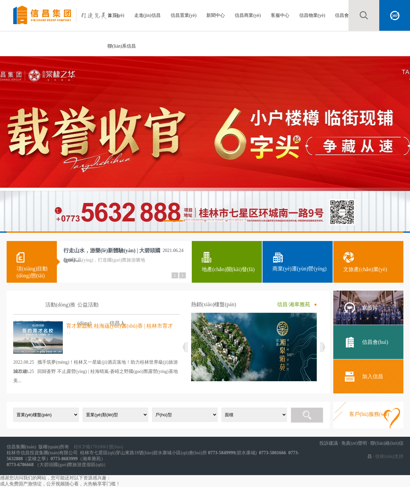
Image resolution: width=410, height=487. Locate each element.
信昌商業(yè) (248, 15)
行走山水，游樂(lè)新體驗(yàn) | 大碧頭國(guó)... (111, 252)
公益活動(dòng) (88, 308)
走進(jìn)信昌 (147, 15)
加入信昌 (372, 376)
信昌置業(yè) (184, 15)
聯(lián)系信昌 (121, 46)
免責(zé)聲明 (354, 443)
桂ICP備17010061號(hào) (98, 446)
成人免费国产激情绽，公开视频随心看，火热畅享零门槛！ (60, 483)
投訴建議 (328, 443)
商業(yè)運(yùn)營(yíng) (299, 268)
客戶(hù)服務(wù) (369, 414)
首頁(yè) (115, 15)
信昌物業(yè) (312, 15)
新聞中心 (215, 15)
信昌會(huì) (346, 15)
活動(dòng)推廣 (60, 308)
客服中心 (280, 15)
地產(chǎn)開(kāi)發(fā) (228, 269)
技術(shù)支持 (389, 456)
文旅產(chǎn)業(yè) (365, 269)
